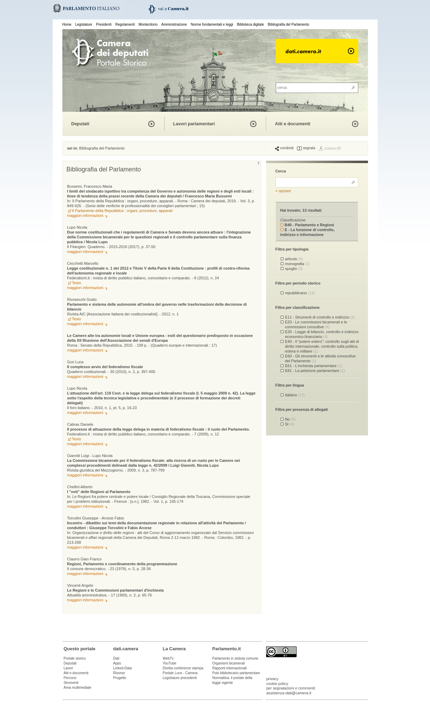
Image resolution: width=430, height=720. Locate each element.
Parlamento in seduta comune (235, 658)
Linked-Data (122, 668)
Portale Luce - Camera (180, 673)
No (290, 419)
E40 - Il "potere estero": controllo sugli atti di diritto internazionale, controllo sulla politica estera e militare (322, 346)
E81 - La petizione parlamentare (315, 370)
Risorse (119, 673)
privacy (272, 679)
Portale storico (75, 658)
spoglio (294, 268)
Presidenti (103, 24)
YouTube (169, 663)
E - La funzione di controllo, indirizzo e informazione (307, 232)
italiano (295, 394)
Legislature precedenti (180, 678)
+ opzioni (283, 191)
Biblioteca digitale (250, 24)
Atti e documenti (292, 123)
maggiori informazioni (85, 215)
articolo (294, 258)
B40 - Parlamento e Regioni (307, 224)
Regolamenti (125, 24)
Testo (76, 283)
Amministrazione (174, 24)
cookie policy (277, 683)
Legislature (83, 24)
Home (67, 24)
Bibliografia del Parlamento (288, 24)
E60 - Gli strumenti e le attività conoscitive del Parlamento (320, 358)
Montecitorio (148, 24)
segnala (306, 148)
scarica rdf (333, 148)
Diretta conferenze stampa (183, 668)
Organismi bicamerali (228, 663)
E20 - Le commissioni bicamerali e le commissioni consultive (316, 324)
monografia (297, 263)
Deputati (80, 123)
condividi (284, 148)
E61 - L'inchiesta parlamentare (313, 365)
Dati (116, 658)
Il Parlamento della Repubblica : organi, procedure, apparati (122, 211)
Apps (117, 663)
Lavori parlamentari (194, 123)
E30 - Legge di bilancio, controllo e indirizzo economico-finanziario (322, 334)
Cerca (280, 171)
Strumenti (71, 683)
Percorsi (70, 678)
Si (289, 424)
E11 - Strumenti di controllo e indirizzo (320, 317)
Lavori (68, 668)
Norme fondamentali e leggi (212, 24)
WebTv (168, 658)
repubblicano (300, 292)
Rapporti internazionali (229, 668)
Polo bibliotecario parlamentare (236, 673)
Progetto (119, 678)
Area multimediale (77, 687)
